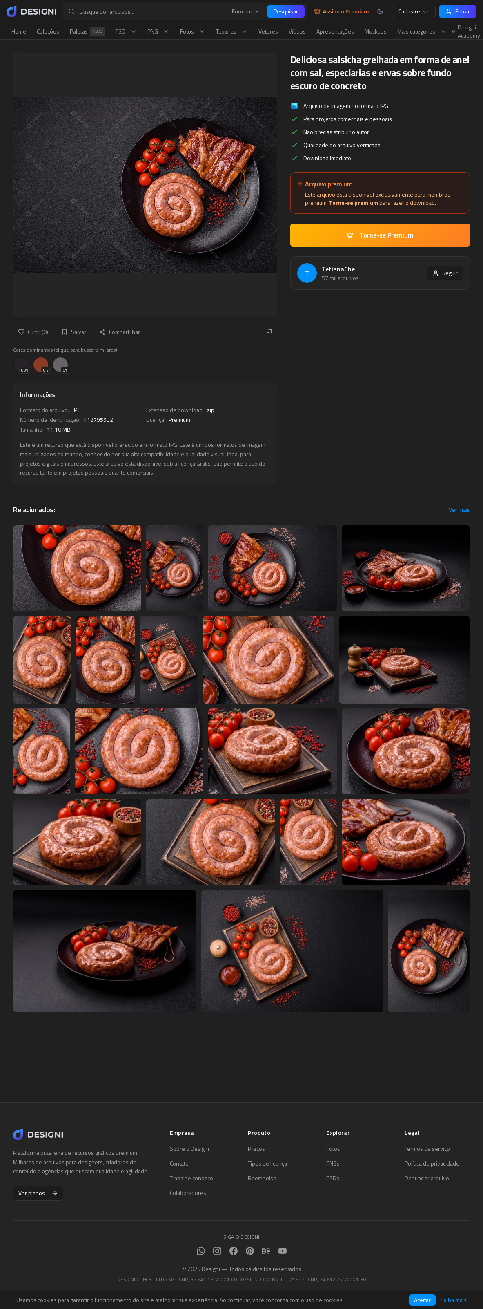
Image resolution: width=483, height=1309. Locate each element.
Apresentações (335, 31)
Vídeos (297, 31)
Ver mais (459, 510)
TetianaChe (338, 269)
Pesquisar (286, 11)
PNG (158, 31)
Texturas (232, 31)
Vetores (268, 31)
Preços (256, 1149)
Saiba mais (454, 1300)
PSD (126, 31)
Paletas (87, 31)
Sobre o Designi (189, 1149)
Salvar (73, 331)
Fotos (192, 31)
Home (18, 31)
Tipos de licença (267, 1163)
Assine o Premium (341, 11)
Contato (179, 1163)
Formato (246, 11)
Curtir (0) (33, 331)
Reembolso (262, 1178)
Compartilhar (119, 331)
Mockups (376, 31)
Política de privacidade (432, 1163)
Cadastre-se (413, 11)
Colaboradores (188, 1193)
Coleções (48, 31)
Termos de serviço (427, 1149)
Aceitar (422, 1300)
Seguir (445, 273)
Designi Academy (466, 31)
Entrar (457, 11)
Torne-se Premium (380, 235)
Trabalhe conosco (191, 1178)
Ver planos (38, 1193)
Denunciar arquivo (427, 1178)
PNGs (333, 1163)
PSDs (332, 1178)
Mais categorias (422, 31)
